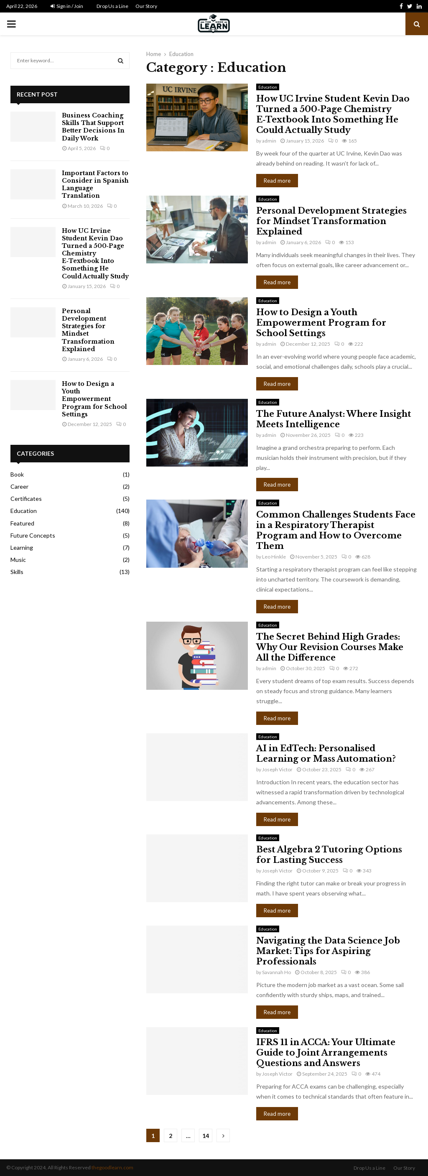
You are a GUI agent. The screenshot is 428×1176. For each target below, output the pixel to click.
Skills (16, 571)
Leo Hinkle (274, 557)
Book (17, 474)
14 (205, 1135)
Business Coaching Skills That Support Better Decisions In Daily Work (93, 127)
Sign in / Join (67, 6)
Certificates (26, 498)
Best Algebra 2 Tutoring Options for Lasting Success (329, 854)
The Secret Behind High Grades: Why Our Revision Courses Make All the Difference (329, 647)
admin (269, 141)
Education (267, 86)
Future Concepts (32, 535)
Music (18, 559)
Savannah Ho (276, 972)
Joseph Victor (277, 769)
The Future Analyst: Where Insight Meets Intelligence (333, 419)
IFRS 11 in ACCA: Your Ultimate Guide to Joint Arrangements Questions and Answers (325, 1052)
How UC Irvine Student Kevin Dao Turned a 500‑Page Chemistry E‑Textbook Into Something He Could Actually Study (333, 114)
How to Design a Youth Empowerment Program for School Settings (321, 322)
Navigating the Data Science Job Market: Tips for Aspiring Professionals (328, 951)
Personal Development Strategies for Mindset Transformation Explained (331, 221)
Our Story (146, 6)
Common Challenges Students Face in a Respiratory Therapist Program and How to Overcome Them (335, 530)
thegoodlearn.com (112, 1167)
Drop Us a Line (112, 6)
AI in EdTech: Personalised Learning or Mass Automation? (326, 753)
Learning (21, 547)
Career (19, 486)
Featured (22, 523)
